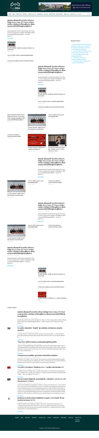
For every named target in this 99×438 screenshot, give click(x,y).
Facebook (77, 427)
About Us (66, 14)
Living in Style (41, 424)
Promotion (52, 14)
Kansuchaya (29, 349)
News (13, 14)
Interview (40, 14)
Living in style (32, 14)
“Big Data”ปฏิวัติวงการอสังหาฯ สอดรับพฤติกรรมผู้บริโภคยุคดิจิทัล (20, 55)
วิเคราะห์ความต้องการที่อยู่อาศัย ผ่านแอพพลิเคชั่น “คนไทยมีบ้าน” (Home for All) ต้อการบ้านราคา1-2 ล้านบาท (57, 151)
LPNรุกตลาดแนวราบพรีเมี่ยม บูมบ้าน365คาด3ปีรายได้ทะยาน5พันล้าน (20, 60)
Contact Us (73, 14)
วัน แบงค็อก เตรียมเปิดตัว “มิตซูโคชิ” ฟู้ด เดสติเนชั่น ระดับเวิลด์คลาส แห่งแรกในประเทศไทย (36, 129)
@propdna (77, 428)
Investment (59, 14)
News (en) (19, 14)
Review (25, 14)
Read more (10, 38)
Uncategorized (35, 323)
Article (46, 14)
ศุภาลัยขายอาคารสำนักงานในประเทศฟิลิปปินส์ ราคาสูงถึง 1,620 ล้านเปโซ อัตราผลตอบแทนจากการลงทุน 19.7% (41, 406)
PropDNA (17, 28)
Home (9, 14)
